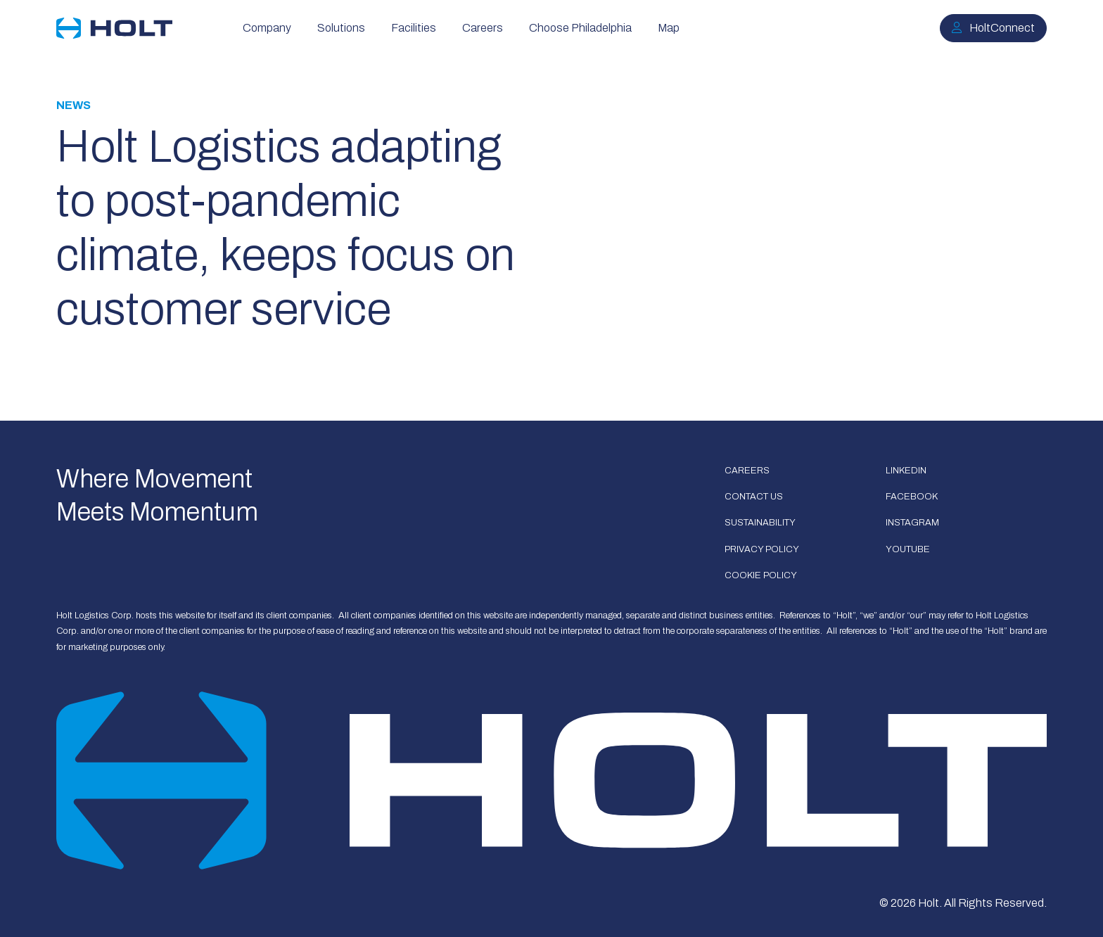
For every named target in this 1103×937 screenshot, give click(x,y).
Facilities (413, 28)
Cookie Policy (761, 575)
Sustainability (760, 523)
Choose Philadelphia (580, 28)
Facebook (912, 497)
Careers (482, 28)
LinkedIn (906, 471)
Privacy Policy (762, 549)
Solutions (341, 28)
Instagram (912, 523)
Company (267, 28)
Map (669, 28)
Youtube (908, 549)
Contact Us (754, 497)
